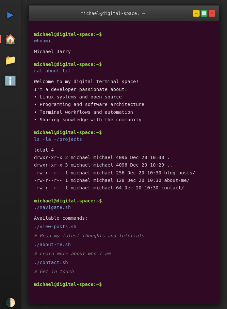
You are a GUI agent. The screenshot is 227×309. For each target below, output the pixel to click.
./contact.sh (51, 262)
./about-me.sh (52, 244)
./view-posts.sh (55, 226)
